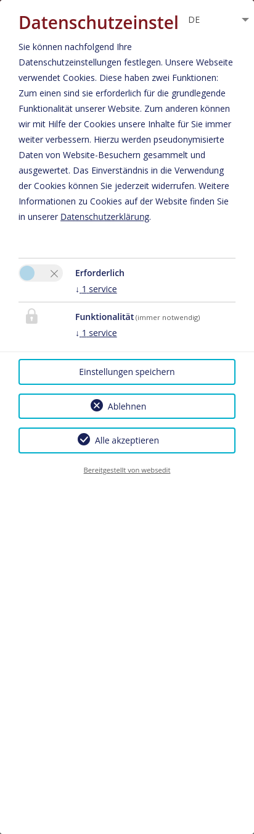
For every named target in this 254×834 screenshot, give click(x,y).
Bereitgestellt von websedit (127, 469)
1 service (96, 289)
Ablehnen (127, 406)
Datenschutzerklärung (104, 216)
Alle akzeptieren (127, 440)
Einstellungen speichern (126, 371)
